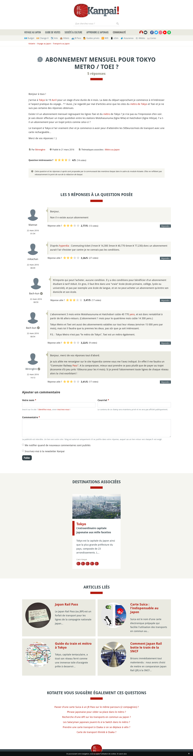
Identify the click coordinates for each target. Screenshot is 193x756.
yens (132, 314)
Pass (75, 365)
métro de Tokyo (138, 104)
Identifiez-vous (44, 409)
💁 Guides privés (91, 38)
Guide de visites (52, 32)
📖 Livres (151, 38)
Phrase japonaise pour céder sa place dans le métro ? (96, 711)
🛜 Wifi (104, 38)
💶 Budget (29, 38)
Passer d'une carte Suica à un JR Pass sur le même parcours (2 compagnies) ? (96, 707)
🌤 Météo (140, 38)
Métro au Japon (112, 149)
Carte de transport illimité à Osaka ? (96, 732)
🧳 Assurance (126, 38)
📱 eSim (114, 38)
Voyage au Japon (32, 32)
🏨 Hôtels (64, 38)
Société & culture (73, 32)
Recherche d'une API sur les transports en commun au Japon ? (96, 717)
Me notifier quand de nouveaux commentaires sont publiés (57, 445)
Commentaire (31, 417)
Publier (27, 457)
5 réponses (96, 74)
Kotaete (32, 43)
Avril (54, 100)
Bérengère (40, 149)
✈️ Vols (54, 38)
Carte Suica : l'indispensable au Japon (144, 608)
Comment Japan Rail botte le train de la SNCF (146, 647)
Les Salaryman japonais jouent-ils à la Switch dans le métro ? (96, 722)
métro (106, 114)
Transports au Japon (61, 43)
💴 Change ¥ (42, 38)
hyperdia (64, 245)
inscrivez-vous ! (63, 409)
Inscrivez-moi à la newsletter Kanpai (45, 451)
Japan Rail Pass (66, 604)
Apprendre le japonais (97, 32)
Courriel (103, 400)
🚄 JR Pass (76, 38)
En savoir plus (122, 754)
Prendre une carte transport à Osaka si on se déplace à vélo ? (96, 727)
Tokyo (42, 100)
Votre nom (29, 400)
